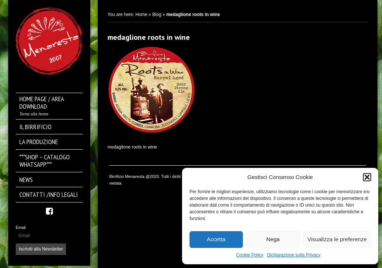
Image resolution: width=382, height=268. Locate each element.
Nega (273, 239)
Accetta (216, 239)
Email (21, 227)
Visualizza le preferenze (337, 239)
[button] (367, 177)
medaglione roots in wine (148, 37)
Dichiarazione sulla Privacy (293, 255)
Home (141, 14)
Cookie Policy (249, 255)
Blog (156, 14)
